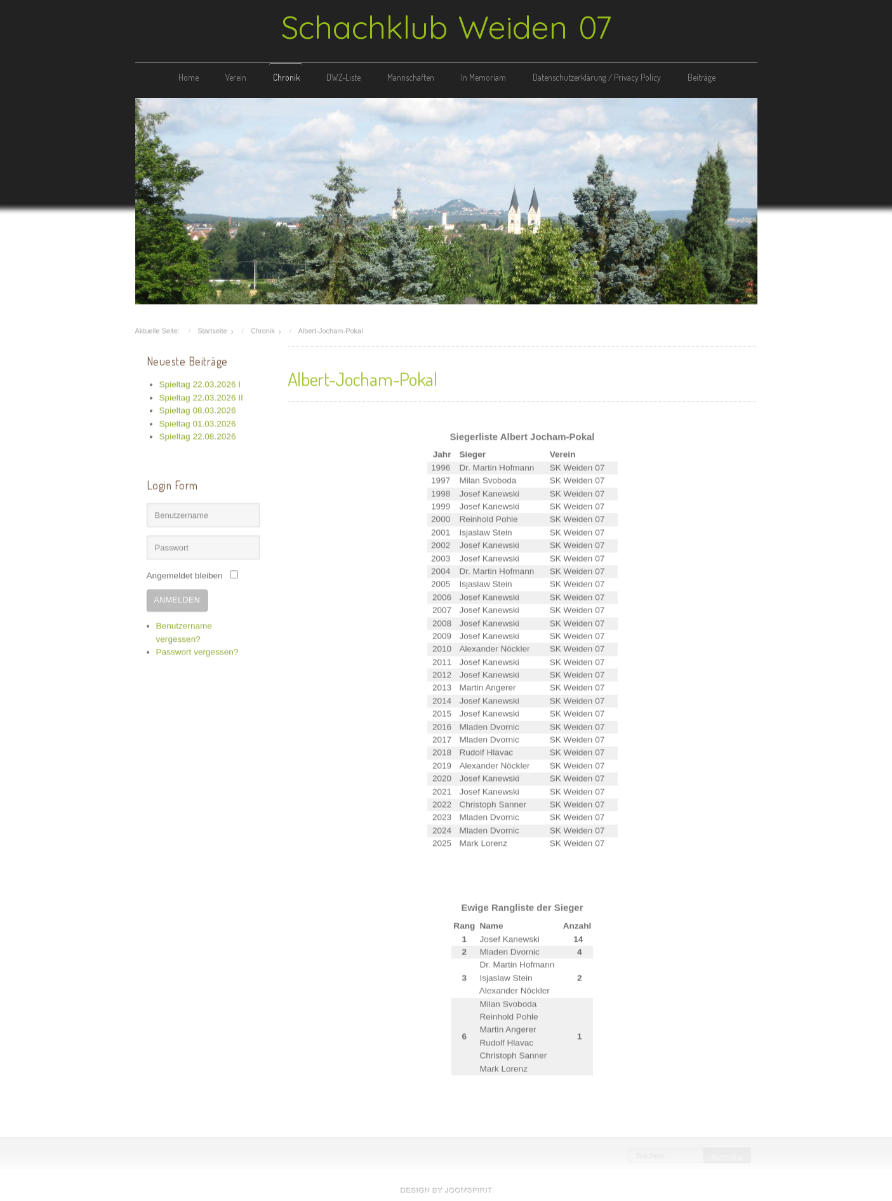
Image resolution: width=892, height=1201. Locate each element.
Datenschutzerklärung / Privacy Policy (597, 77)
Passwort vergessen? (197, 650)
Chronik (286, 77)
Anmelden (177, 598)
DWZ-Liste (343, 77)
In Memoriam (483, 77)
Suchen (726, 1158)
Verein (235, 77)
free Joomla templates (446, 1190)
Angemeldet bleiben (185, 574)
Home (188, 77)
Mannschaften (410, 77)
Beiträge (702, 77)
